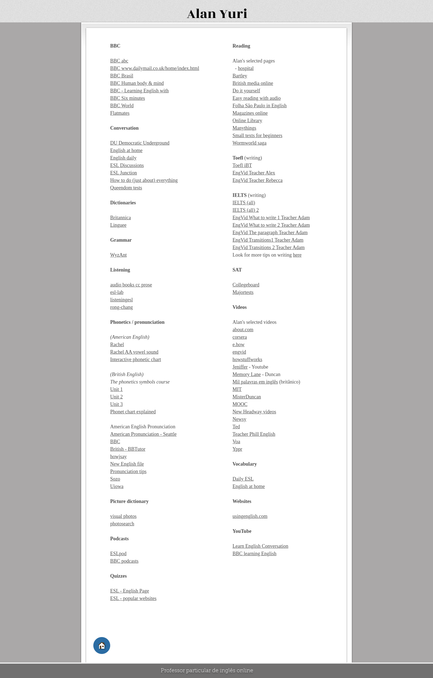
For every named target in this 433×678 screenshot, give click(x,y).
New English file (127, 464)
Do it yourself (246, 90)
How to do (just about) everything (144, 180)
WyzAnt (118, 255)
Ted (236, 426)
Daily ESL (243, 479)
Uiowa (116, 486)
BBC (115, 441)
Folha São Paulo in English (260, 105)
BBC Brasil (121, 76)
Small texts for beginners (257, 135)
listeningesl (121, 300)
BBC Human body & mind (137, 83)
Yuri (233, 14)
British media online (253, 83)
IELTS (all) (244, 202)
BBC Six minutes (127, 98)
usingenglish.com (250, 516)
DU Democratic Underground (140, 143)
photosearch (122, 523)
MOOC (240, 404)
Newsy (239, 419)
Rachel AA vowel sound (134, 352)
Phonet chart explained (133, 411)
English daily (123, 158)
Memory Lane (247, 374)
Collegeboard (246, 285)
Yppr (237, 449)
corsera (240, 337)
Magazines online (250, 113)
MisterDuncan (247, 397)
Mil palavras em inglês (255, 382)
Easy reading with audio (257, 98)
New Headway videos (254, 411)
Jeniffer (240, 367)
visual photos (123, 516)
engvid (239, 352)
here (297, 255)
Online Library (247, 120)
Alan (201, 14)
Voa (236, 441)
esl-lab (116, 292)
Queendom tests (126, 188)
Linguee (118, 225)
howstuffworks (247, 359)
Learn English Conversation (260, 546)
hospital (246, 68)
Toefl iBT (242, 165)
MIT (237, 389)
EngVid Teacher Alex (254, 173)
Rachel (117, 344)
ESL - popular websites (133, 598)
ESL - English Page (129, 591)
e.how (239, 344)
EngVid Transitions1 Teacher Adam (268, 240)
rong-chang (121, 307)
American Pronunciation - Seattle (143, 434)
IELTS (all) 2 (246, 210)
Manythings (244, 128)
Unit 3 (116, 404)
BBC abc (119, 61)
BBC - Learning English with (139, 90)
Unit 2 (116, 397)
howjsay (118, 456)
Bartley (240, 76)
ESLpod (118, 553)
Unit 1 (116, 389)
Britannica (120, 217)
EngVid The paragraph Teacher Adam (270, 232)
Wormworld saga (249, 143)
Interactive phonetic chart (135, 359)
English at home (126, 150)
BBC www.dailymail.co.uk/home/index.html (154, 68)
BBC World (122, 105)
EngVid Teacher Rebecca (257, 180)
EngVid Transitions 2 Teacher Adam (269, 247)
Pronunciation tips (128, 471)
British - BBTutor (127, 449)
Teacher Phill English (254, 434)
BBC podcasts (124, 561)
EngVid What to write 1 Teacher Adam (271, 217)
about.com (243, 329)
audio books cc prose (131, 285)
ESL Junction (123, 173)
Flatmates (120, 113)
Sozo (115, 479)
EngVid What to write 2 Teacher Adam (271, 225)
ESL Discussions (127, 165)
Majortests (243, 292)
